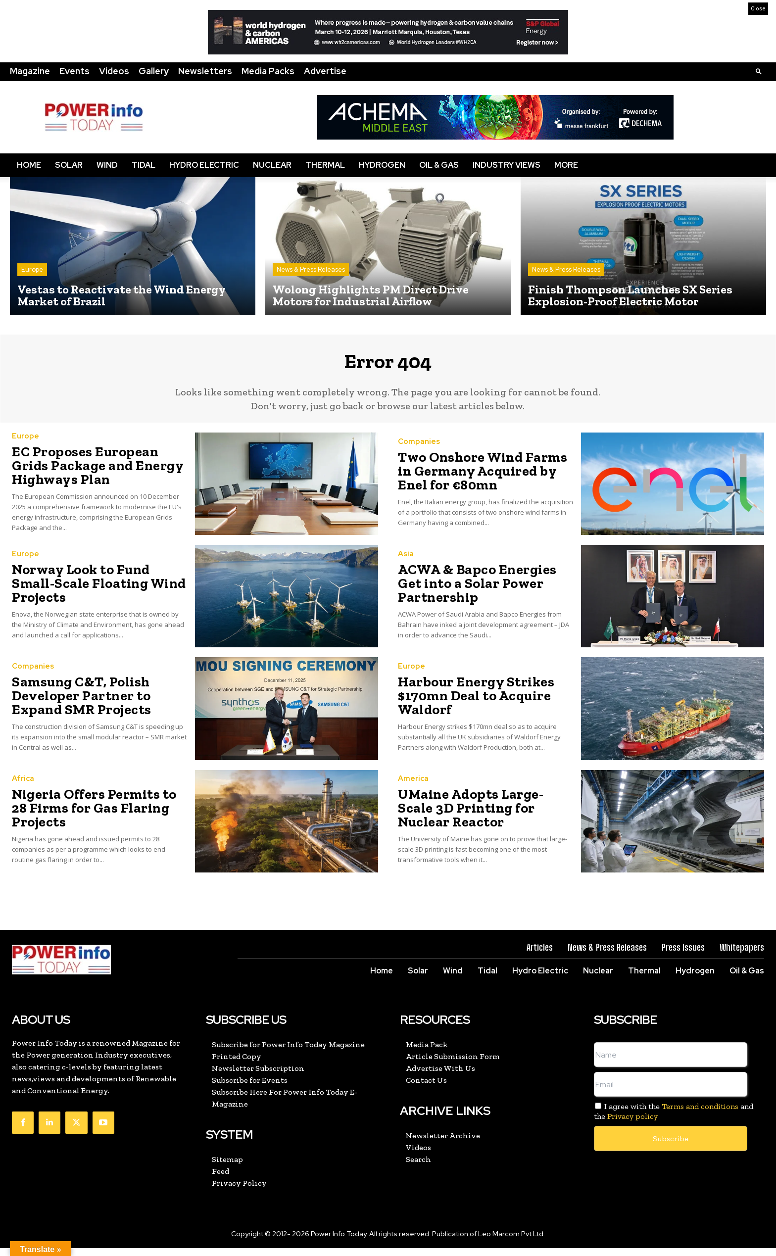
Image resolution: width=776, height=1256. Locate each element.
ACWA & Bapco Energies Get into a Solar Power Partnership (485, 591)
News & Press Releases (311, 269)
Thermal (325, 165)
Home (29, 165)
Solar (69, 165)
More (566, 165)
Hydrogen (382, 165)
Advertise (325, 71)
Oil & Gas (439, 165)
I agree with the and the (673, 1119)
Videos (114, 71)
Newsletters (205, 71)
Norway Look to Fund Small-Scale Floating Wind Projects (94, 591)
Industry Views (506, 165)
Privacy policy (632, 1123)
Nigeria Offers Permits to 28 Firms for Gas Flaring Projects (97, 816)
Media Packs (268, 71)
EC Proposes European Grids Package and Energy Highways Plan (92, 473)
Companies (419, 452)
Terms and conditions (700, 1114)
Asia (406, 570)
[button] (758, 71)
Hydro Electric (204, 165)
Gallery (154, 71)
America (413, 795)
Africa (23, 795)
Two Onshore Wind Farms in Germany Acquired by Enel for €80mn (482, 478)
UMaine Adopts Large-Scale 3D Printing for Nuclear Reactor (485, 816)
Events (74, 71)
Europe (32, 269)
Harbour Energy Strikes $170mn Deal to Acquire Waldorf (465, 703)
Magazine (30, 71)
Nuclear (272, 165)
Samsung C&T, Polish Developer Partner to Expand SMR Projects (94, 703)
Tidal (143, 165)
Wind (107, 165)
